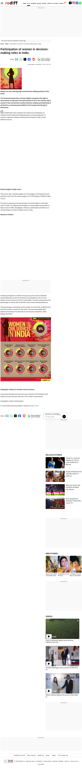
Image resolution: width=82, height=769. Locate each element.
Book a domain (31, 755)
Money (48, 755)
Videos (54, 755)
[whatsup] (80, 2)
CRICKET (44, 3)
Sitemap (54, 761)
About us (67, 761)
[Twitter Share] (25, 59)
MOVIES (39, 3)
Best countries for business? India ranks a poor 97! (73, 501)
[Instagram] (73, 2)
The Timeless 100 (63, 755)
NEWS (28, 3)
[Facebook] (77, 2)
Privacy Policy (47, 761)
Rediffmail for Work (19, 755)
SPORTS (49, 3)
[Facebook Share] (29, 59)
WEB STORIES (52, 553)
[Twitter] (70, 2)
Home (2, 44)
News (7, 44)
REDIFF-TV (62, 3)
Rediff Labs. (34, 406)
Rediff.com (22, 761)
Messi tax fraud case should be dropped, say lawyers (73, 487)
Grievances (41, 764)
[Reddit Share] (33, 59)
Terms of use (74, 761)
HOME (24, 3)
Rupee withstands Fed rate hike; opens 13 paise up (73, 474)
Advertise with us (31, 761)
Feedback (60, 761)
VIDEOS (49, 616)
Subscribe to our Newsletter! (52, 414)
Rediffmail (41, 755)
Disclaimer (40, 761)
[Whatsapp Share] (20, 59)
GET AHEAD (55, 3)
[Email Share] (16, 59)
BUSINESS (33, 3)
